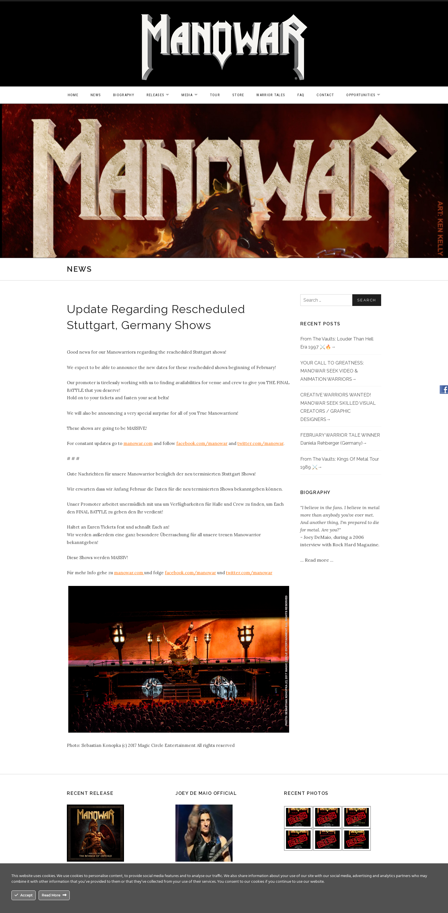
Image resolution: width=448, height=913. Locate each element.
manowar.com (138, 443)
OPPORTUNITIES (366, 95)
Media (192, 95)
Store (238, 95)
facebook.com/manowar (201, 443)
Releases (161, 95)
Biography (123, 95)
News (96, 95)
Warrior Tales (270, 95)
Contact (325, 95)
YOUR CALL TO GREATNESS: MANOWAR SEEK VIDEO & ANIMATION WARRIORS (332, 371)
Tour (215, 95)
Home (73, 95)
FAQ (300, 95)
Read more (317, 560)
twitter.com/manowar (260, 443)
